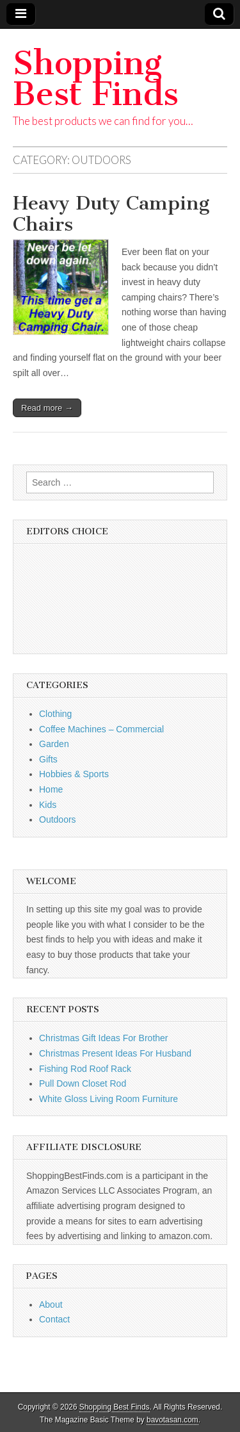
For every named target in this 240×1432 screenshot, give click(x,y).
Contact (54, 1319)
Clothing (55, 714)
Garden (54, 744)
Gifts (48, 759)
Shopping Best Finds (96, 78)
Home (51, 789)
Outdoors (57, 819)
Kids (47, 805)
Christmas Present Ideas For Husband (115, 1053)
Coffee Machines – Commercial (101, 729)
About (51, 1304)
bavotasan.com (172, 1419)
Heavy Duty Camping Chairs (111, 214)
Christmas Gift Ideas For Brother (103, 1038)
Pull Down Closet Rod (82, 1083)
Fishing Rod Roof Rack (85, 1069)
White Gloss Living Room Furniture (108, 1099)
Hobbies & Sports (74, 774)
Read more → (47, 408)
